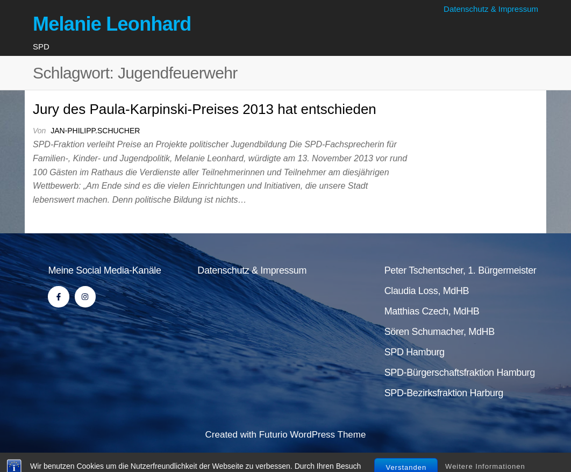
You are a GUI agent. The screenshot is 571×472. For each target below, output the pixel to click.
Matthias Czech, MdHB (432, 311)
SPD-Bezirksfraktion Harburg (443, 393)
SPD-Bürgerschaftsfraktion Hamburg (459, 372)
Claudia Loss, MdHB (426, 290)
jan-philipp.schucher (95, 130)
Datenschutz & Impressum (491, 8)
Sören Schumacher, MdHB (439, 331)
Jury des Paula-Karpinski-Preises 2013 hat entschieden (204, 109)
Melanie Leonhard (112, 24)
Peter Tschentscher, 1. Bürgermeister (460, 270)
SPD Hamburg (414, 352)
